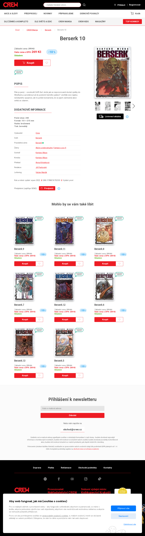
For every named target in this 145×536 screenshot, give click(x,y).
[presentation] (133, 106)
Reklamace (66, 468)
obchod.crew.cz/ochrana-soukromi (86, 449)
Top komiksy (132, 21)
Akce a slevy (11, 13)
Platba (51, 468)
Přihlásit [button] (119, 5)
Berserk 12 (59, 304)
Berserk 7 (19, 304)
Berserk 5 (59, 360)
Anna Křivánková (42, 162)
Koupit (28, 62)
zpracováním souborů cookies (55, 516)
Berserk (39, 138)
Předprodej (30, 13)
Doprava (37, 468)
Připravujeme (66, 13)
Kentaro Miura (41, 153)
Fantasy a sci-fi (59, 148)
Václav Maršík (41, 172)
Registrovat (134, 5)
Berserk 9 (19, 249)
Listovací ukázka (110, 116)
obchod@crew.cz (72, 429)
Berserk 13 (19, 360)
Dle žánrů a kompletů (16, 21)
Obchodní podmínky (87, 468)
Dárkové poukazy (89, 13)
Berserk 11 (59, 249)
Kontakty (108, 468)
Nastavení (123, 516)
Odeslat (72, 415)
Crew (38, 133)
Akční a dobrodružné (44, 148)
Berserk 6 (99, 304)
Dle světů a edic (43, 21)
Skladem (18, 55)
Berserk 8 (99, 249)
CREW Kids (83, 21)
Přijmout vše (123, 508)
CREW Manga (65, 21)
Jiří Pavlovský (41, 167)
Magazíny (100, 21)
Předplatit (47, 188)
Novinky (48, 13)
